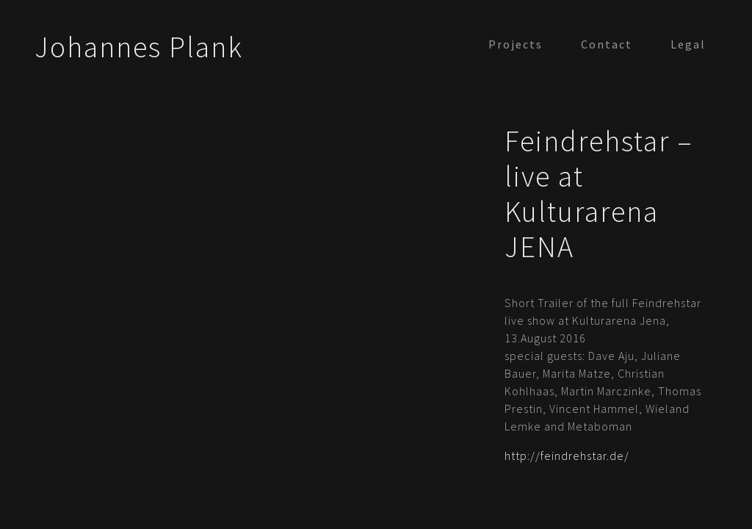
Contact (606, 44)
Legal (688, 44)
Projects (515, 44)
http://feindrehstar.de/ (567, 455)
